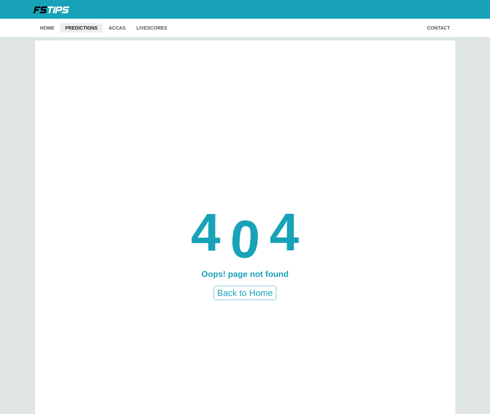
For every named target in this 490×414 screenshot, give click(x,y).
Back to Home (245, 293)
